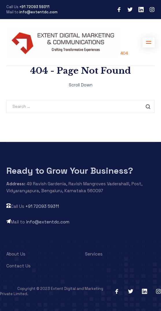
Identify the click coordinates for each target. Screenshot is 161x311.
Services (94, 254)
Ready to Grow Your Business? (69, 170)
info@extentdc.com (38, 12)
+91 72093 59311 (34, 6)
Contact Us (18, 266)
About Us (15, 254)
